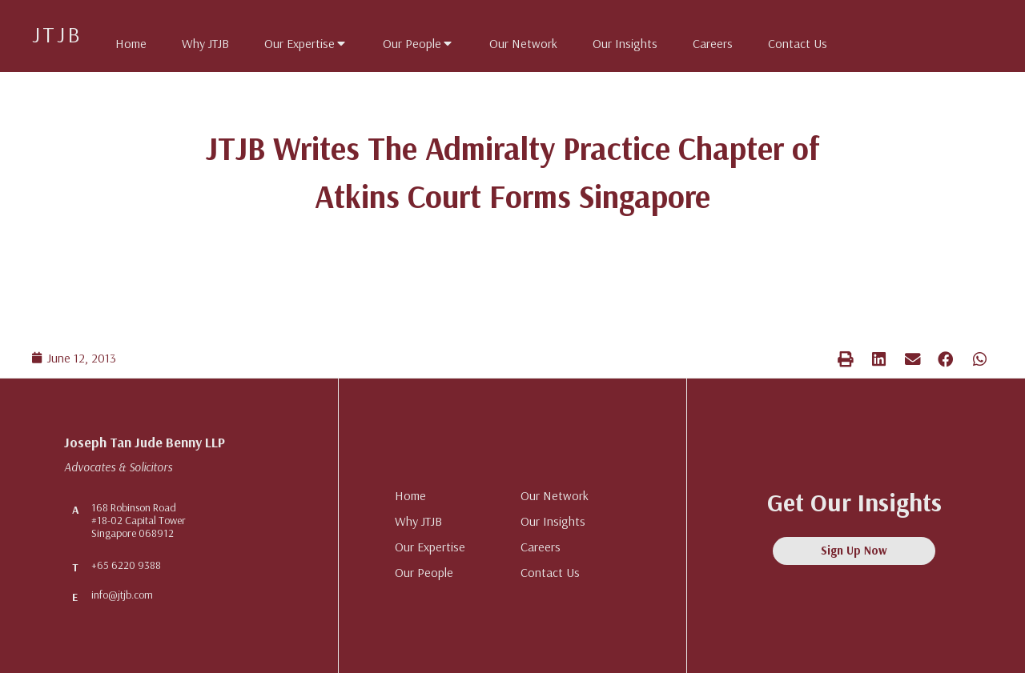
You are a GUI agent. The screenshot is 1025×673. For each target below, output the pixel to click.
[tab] (123, 40)
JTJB (57, 34)
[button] (845, 359)
